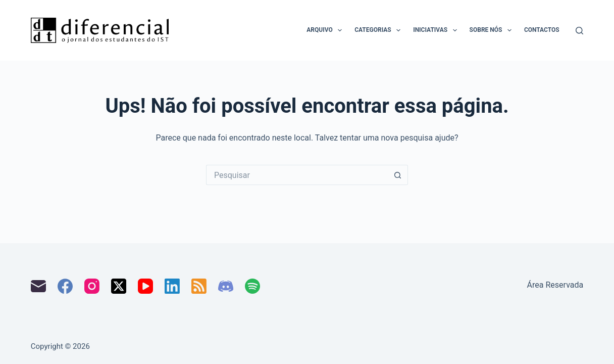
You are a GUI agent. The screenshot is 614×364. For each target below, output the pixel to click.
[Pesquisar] (579, 30)
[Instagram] (91, 286)
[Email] (38, 286)
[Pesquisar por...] (297, 175)
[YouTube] (145, 286)
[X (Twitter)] (118, 286)
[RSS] (199, 286)
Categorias (379, 30)
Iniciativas (436, 30)
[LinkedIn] (172, 286)
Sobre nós (493, 30)
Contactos (541, 29)
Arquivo (326, 30)
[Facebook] (65, 286)
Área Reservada (555, 285)
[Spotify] (252, 286)
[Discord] (225, 286)
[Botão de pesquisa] (398, 175)
